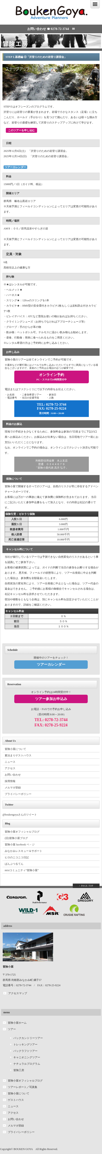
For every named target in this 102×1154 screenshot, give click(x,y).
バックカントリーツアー (28, 1038)
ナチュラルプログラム (26, 1063)
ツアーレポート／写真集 (22, 1087)
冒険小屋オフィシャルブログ (22, 831)
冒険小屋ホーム (17, 1022)
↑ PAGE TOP (86, 885)
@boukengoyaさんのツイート (19, 814)
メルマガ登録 (13, 787)
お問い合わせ (13, 774)
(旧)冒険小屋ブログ (16, 838)
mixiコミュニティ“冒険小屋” (22, 870)
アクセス (10, 768)
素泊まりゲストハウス (18, 755)
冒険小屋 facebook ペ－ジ (20, 844)
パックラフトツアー (25, 1050)
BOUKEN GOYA (23, 1149)
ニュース (10, 761)
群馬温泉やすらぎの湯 (34, 228)
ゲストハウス (16, 1099)
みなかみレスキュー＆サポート (23, 851)
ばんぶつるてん (14, 863)
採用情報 (10, 781)
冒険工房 (18, 1070)
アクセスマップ (17, 993)
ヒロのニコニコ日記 (17, 857)
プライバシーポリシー (18, 794)
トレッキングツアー (25, 1044)
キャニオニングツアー (26, 1057)
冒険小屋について (15, 749)
